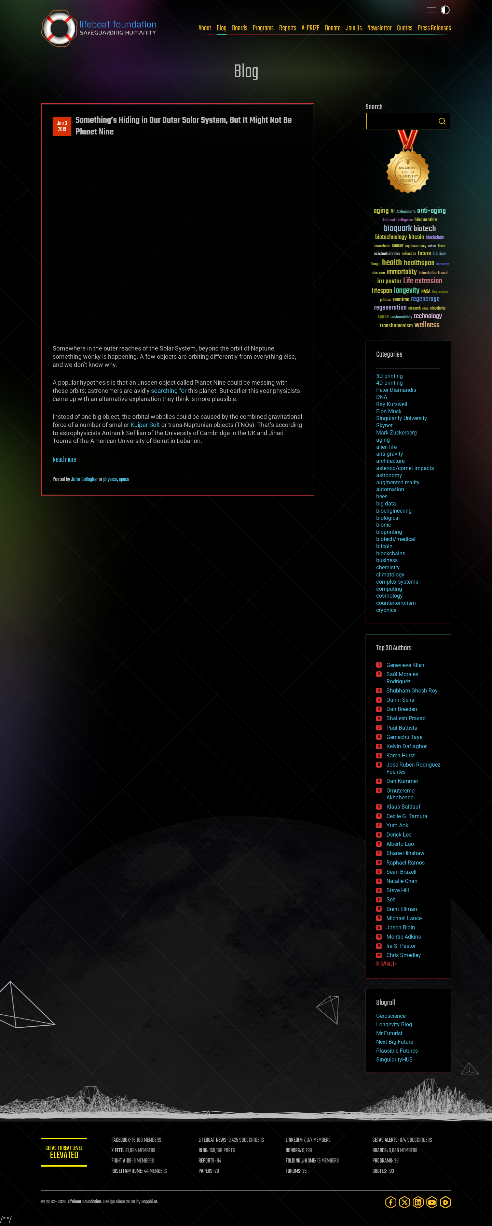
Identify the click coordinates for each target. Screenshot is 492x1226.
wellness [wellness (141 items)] (426, 325)
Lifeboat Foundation (84, 1202)
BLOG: (205, 1150)
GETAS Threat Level (64, 1153)
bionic (383, 525)
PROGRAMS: (383, 1161)
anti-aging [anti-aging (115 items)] (431, 211)
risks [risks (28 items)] (425, 308)
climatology (390, 574)
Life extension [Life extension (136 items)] (422, 281)
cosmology (389, 596)
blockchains (390, 553)
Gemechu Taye (404, 737)
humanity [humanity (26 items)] (442, 264)
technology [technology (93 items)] (428, 316)
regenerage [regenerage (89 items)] (425, 299)
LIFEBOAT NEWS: (214, 1140)
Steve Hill (397, 890)
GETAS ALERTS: (386, 1140)
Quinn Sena (400, 700)
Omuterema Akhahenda (400, 794)
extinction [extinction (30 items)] (409, 254)
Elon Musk (388, 411)
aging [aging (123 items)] (381, 211)
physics (110, 479)
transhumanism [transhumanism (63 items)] (396, 326)
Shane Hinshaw (405, 853)
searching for (169, 390)
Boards (239, 28)
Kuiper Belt (145, 424)
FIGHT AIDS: (124, 1161)
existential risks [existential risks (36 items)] (387, 254)
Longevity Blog (394, 1024)
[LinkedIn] (418, 1202)
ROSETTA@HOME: (129, 1171)
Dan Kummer (402, 781)
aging (383, 440)
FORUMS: (294, 1171)
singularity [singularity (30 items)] (438, 308)
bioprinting (389, 532)
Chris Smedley (403, 955)
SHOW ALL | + (386, 964)
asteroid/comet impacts (405, 468)
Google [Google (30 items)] (375, 264)
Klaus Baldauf (403, 806)
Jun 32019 (62, 126)
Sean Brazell (401, 872)
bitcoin (384, 546)
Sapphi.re (149, 1202)
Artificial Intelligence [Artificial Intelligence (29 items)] (397, 220)
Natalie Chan (402, 881)
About (205, 28)
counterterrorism (396, 603)
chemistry (388, 567)
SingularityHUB (394, 1059)
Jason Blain (400, 927)
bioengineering (394, 511)
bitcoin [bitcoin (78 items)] (416, 237)
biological (388, 518)
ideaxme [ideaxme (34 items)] (378, 273)
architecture (390, 461)
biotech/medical (395, 539)
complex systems (397, 582)
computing (389, 589)
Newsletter (379, 28)
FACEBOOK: (123, 1140)
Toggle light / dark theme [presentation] (445, 9)
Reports (287, 28)
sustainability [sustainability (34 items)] (401, 317)
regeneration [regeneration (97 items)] (390, 308)
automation (390, 489)
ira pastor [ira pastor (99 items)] (389, 281)
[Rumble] (445, 1202)
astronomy (389, 475)
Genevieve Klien (405, 665)
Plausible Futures (397, 1050)
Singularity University (401, 418)
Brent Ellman (401, 909)
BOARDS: (380, 1150)
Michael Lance (404, 918)
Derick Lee (398, 834)
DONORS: (294, 1150)
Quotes (404, 28)
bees (381, 496)
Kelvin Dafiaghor (406, 746)
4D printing (389, 383)
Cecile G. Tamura (406, 816)
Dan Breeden (401, 709)
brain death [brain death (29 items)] (382, 246)
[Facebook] (390, 1202)
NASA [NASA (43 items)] (425, 292)
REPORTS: (208, 1161)
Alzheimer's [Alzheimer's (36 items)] (405, 212)
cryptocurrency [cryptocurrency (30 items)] (415, 246)
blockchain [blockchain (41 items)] (435, 238)
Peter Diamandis (396, 390)
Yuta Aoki (398, 825)
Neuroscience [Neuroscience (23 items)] (440, 292)
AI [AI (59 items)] (393, 212)
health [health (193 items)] (392, 263)
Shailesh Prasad (406, 718)
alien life (386, 447)
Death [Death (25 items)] (441, 246)
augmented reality (398, 482)
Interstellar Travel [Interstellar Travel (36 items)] (433, 273)
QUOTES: (380, 1171)
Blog (222, 28)
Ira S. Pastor (401, 946)
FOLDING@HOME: (302, 1161)
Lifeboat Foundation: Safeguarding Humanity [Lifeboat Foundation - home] (99, 28)
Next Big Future (394, 1042)
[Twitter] (404, 1202)
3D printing (389, 376)
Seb (391, 899)
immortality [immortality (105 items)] (401, 272)
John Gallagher (84, 479)
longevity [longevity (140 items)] (407, 290)
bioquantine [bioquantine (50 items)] (425, 220)
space (124, 479)
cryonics (386, 610)
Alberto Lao (400, 844)
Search (442, 121)
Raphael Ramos (405, 862)
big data (386, 503)
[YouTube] (431, 1202)
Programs (263, 28)
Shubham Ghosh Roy (412, 690)
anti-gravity (389, 454)
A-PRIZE (310, 28)
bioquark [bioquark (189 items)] (398, 229)
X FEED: (119, 1150)
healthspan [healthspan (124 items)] (419, 263)
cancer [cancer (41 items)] (398, 246)
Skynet (384, 425)
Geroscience (391, 1016)
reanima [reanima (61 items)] (401, 299)
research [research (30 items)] (414, 308)
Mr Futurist (389, 1033)
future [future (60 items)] (424, 253)
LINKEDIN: (295, 1140)
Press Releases (434, 28)
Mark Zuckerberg (396, 432)
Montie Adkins (403, 936)
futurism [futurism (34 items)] (439, 254)
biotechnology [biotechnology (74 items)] (391, 237)
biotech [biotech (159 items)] (424, 228)
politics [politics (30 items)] (385, 300)
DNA (381, 397)
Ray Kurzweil (391, 404)
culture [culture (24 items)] (432, 246)
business (387, 560)
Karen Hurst (400, 755)
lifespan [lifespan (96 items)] (382, 291)
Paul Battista (402, 728)
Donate (333, 28)
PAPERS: (207, 1171)
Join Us (354, 28)
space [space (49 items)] (383, 316)
